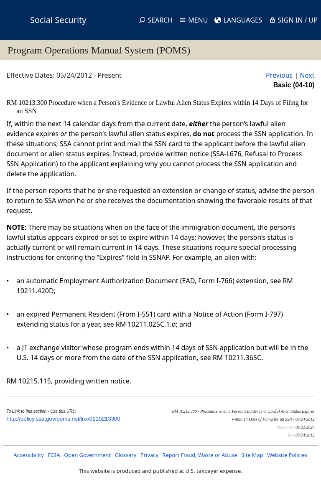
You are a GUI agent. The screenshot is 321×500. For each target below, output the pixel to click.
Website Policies (287, 455)
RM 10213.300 (28, 102)
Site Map (252, 455)
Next (307, 75)
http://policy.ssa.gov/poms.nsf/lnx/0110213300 (63, 419)
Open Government (87, 455)
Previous (279, 75)
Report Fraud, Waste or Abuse (199, 455)
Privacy (149, 455)
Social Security (58, 19)
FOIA (54, 455)
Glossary (126, 455)
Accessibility (29, 455)
